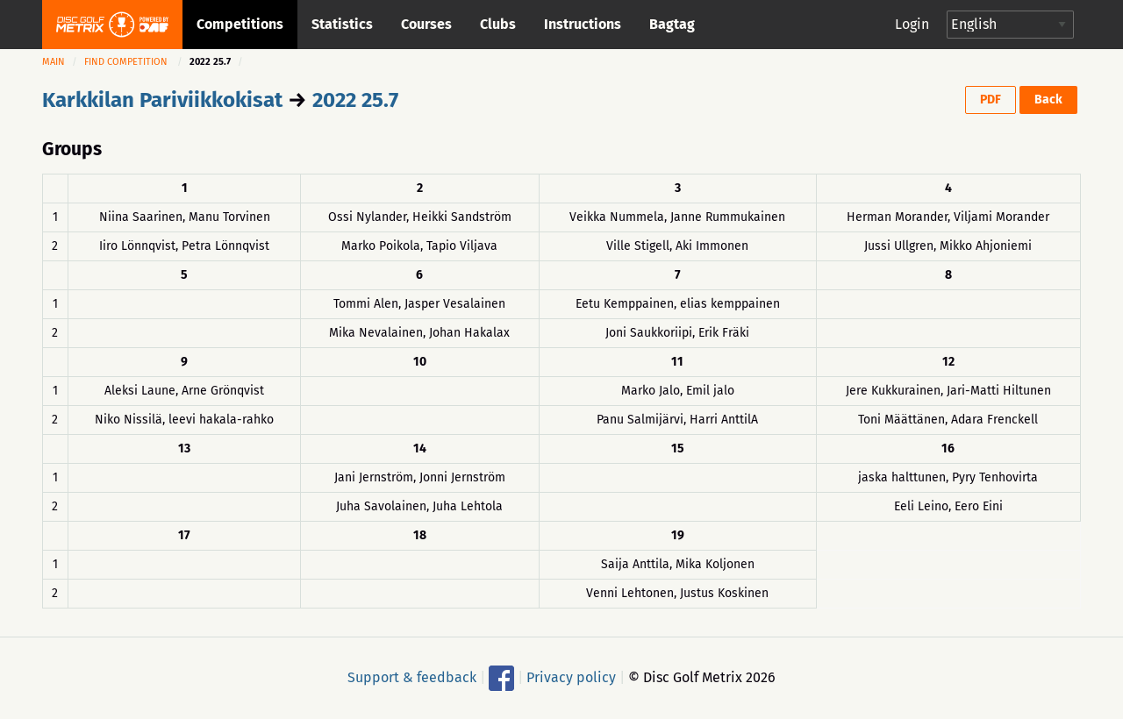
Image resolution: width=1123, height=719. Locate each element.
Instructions (582, 24)
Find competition (126, 62)
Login (912, 24)
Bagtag (672, 24)
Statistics (342, 24)
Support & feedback (411, 676)
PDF (990, 99)
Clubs (498, 24)
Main (53, 62)
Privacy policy (571, 676)
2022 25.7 (355, 100)
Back (1048, 99)
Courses (426, 24)
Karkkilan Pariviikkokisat (162, 100)
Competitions (240, 24)
